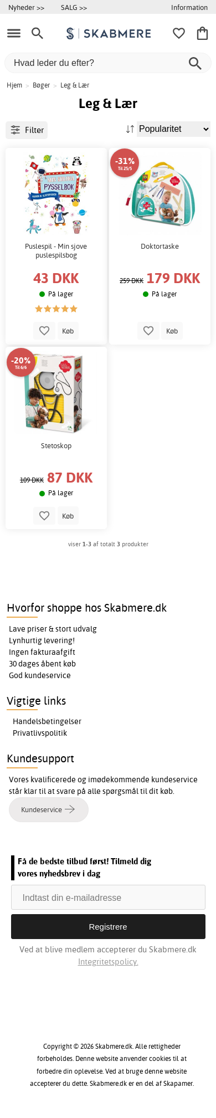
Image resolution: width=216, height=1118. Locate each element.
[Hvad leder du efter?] (108, 63)
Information (189, 7)
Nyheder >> (26, 7)
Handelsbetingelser (47, 721)
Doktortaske (160, 246)
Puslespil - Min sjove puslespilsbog (56, 250)
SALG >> (74, 7)
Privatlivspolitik (40, 733)
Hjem (14, 85)
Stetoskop (56, 446)
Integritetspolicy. (108, 961)
